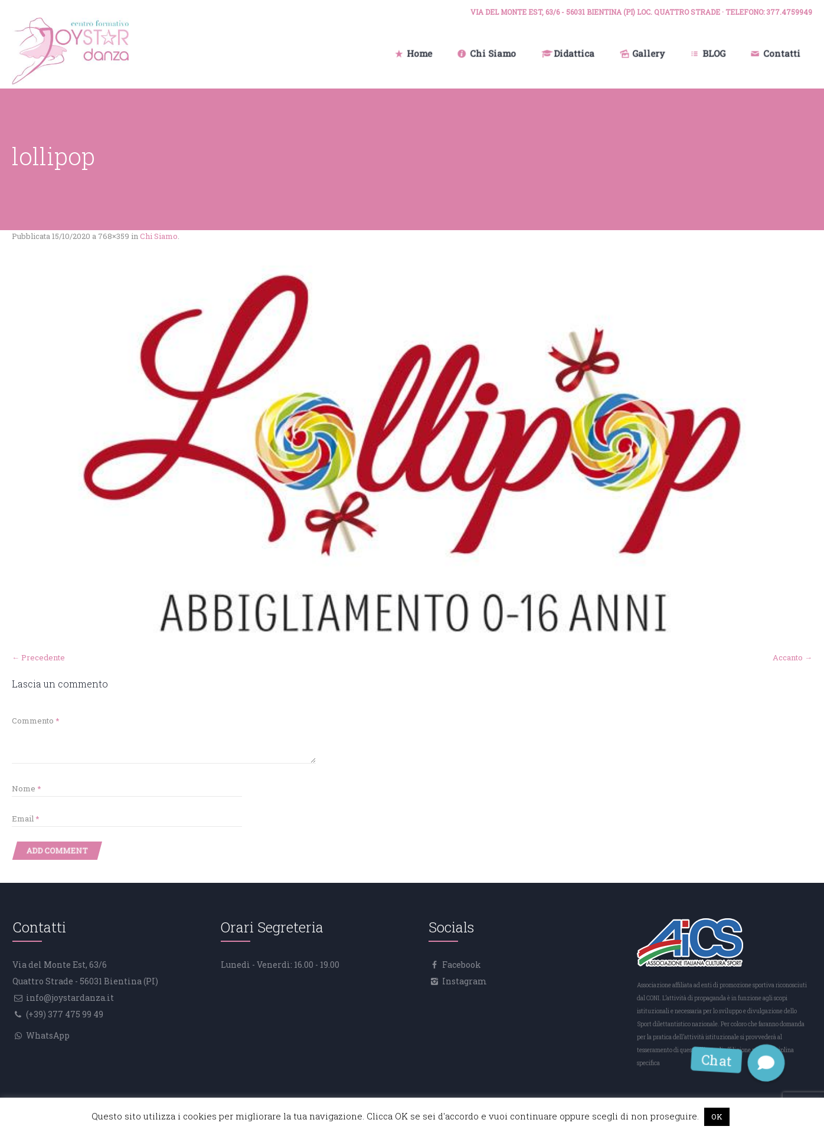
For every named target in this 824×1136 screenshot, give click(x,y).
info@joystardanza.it (69, 997)
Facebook (460, 964)
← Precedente (38, 657)
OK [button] (716, 1116)
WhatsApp (47, 1035)
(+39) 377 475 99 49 (63, 1014)
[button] (766, 1062)
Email (26, 818)
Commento (36, 720)
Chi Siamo (159, 236)
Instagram (463, 981)
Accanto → (792, 657)
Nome (26, 788)
